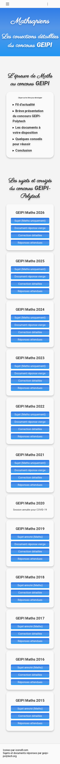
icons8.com (21, 750)
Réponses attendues (30, 242)
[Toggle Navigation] (7, 4)
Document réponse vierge (30, 228)
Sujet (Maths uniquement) (30, 220)
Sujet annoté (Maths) (30, 536)
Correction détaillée (30, 235)
